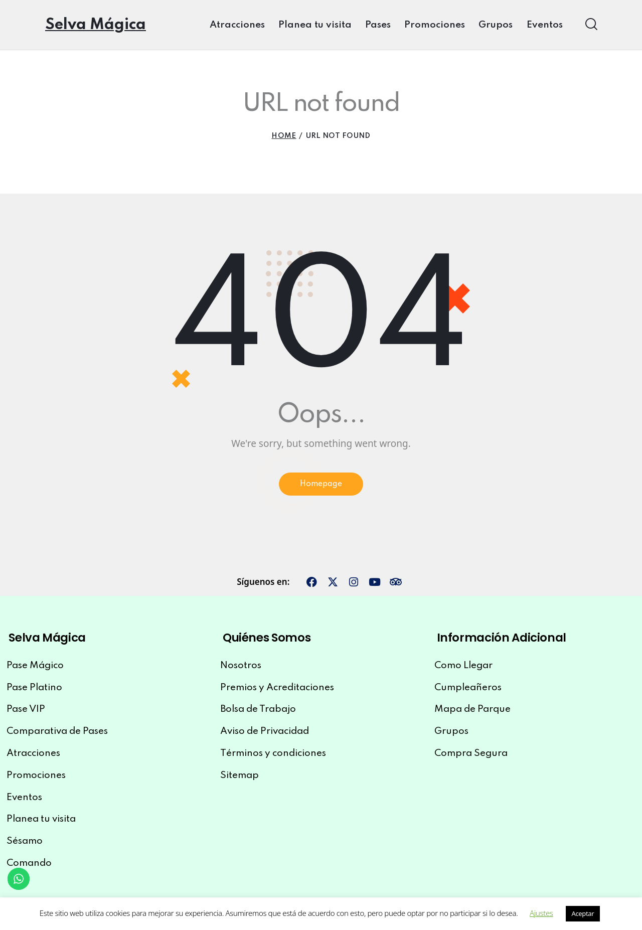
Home (283, 135)
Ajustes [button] (541, 913)
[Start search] (590, 24)
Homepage (321, 486)
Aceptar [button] (583, 913)
